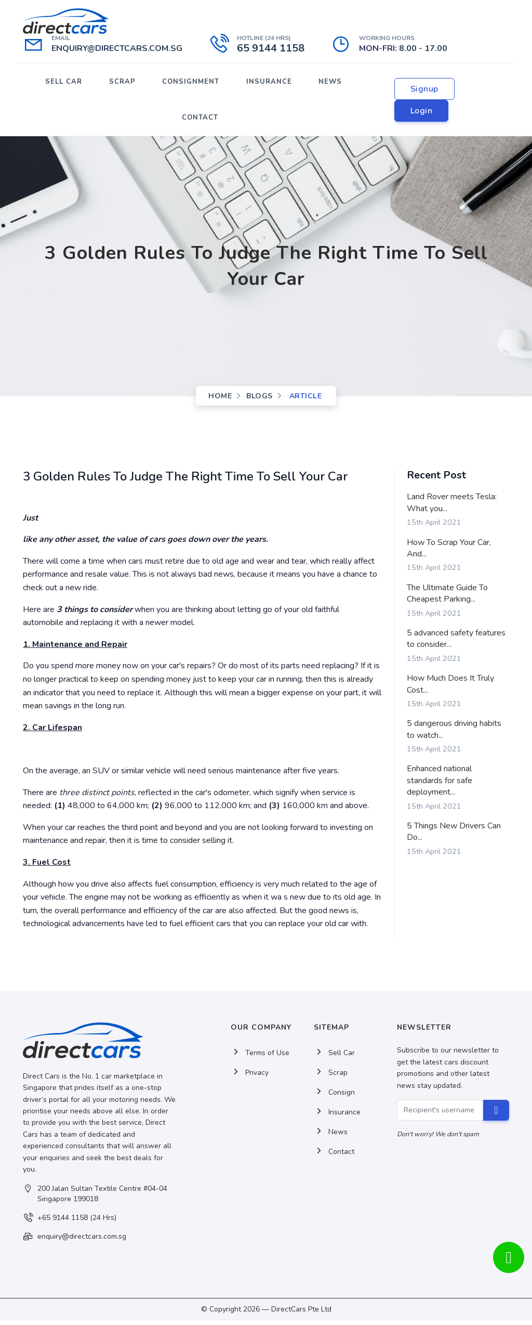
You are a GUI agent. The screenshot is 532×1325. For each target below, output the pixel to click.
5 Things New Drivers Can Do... (454, 836)
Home (220, 401)
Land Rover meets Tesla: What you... (452, 507)
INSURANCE (268, 82)
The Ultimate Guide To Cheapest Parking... (447, 598)
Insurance (337, 1117)
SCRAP (123, 82)
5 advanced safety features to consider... (456, 643)
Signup (423, 91)
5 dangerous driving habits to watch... (454, 734)
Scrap (331, 1078)
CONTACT (200, 121)
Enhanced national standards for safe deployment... (439, 785)
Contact (334, 1157)
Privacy (250, 1078)
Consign (334, 1097)
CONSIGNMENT (190, 82)
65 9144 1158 (270, 48)
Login (420, 113)
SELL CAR (65, 82)
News (331, 1137)
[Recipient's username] (440, 1115)
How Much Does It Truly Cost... (450, 688)
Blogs (259, 401)
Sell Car (334, 1058)
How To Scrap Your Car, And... (449, 552)
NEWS (328, 82)
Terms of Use (260, 1058)
